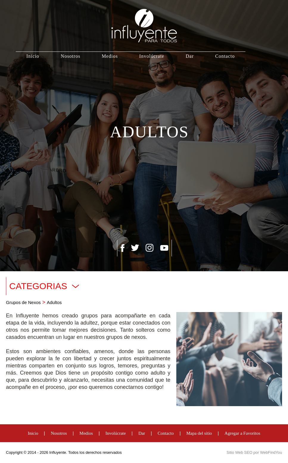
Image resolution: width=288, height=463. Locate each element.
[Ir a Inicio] (144, 26)
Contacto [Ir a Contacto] (225, 56)
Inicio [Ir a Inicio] (33, 56)
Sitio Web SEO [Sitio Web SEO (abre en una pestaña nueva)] (239, 452)
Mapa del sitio (199, 433)
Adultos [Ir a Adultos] (54, 302)
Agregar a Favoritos (242, 433)
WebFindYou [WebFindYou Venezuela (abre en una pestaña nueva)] (271, 452)
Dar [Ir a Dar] (190, 56)
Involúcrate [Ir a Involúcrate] (151, 56)
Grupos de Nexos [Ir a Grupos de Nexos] (23, 302)
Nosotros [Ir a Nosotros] (70, 56)
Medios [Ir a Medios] (110, 56)
